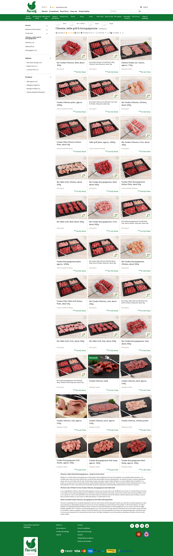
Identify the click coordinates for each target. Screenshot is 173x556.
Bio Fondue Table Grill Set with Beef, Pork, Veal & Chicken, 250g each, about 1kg (134, 302)
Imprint (58, 535)
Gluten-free (32, 66)
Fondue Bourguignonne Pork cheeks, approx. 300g (68, 461)
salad (117, 510)
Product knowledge (62, 532)
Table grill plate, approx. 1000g (102, 142)
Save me (73, 11)
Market (45, 11)
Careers (80, 525)
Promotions (54, 11)
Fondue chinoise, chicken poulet (134, 420)
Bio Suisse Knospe (34, 63)
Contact (80, 535)
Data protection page (84, 532)
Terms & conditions (83, 528)
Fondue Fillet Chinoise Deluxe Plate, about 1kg (69, 143)
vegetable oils (69, 508)
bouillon (82, 506)
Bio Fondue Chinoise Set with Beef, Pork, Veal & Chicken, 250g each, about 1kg (103, 103)
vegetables (110, 510)
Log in (144, 7)
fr (44, 7)
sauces (127, 508)
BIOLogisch (32, 82)
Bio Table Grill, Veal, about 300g (102, 341)
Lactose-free (33, 70)
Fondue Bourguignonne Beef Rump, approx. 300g (133, 461)
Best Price (64, 11)
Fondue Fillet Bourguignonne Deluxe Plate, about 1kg (133, 183)
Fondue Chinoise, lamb (98, 381)
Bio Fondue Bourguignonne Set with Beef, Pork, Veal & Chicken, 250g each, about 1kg (134, 222)
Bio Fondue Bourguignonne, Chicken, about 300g (133, 262)
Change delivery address (85, 538)
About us (59, 525)
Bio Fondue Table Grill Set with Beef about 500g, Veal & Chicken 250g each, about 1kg (102, 262)
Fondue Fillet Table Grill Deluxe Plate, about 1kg (69, 302)
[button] (53, 7)
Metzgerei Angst (33, 85)
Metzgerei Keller (33, 89)
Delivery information (84, 541)
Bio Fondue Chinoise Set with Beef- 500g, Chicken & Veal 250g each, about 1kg (102, 63)
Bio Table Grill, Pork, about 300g (70, 341)
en (46, 7)
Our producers (61, 528)
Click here (27, 527)
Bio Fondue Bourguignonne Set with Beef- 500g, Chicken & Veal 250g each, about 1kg (70, 381)
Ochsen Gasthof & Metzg (36, 92)
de (42, 7)
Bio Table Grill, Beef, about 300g (70, 222)
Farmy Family (84, 11)
